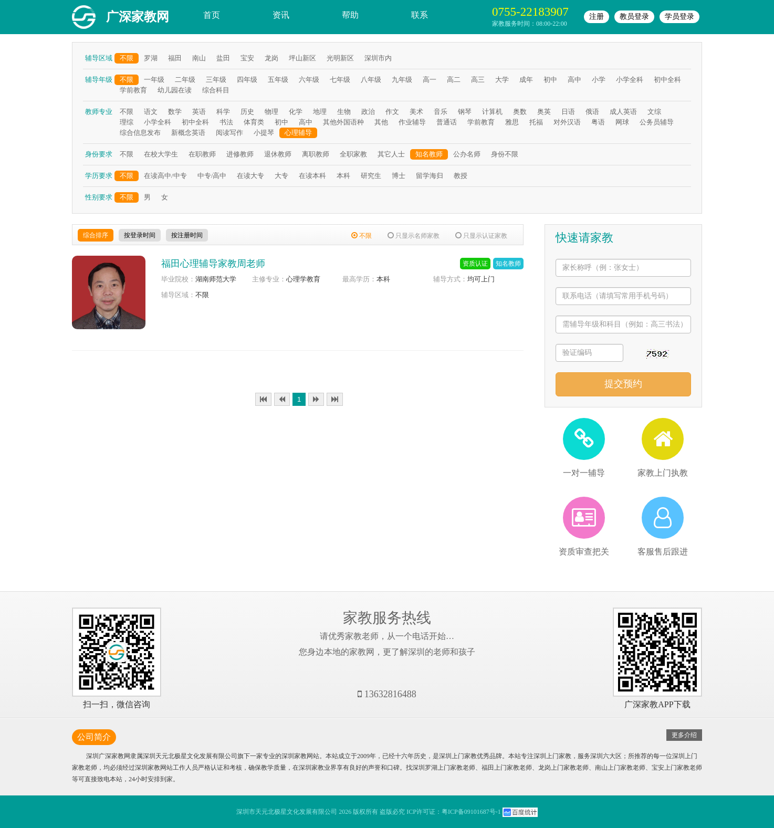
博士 (398, 176)
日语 (568, 112)
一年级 (154, 79)
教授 (460, 176)
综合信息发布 (140, 133)
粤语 (598, 122)
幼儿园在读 (175, 90)
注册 (596, 16)
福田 (175, 58)
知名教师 (429, 154)
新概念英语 (188, 133)
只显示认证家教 (481, 235)
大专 (281, 176)
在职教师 (202, 154)
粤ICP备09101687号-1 (471, 811)
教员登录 (634, 16)
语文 (151, 112)
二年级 (185, 79)
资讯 (281, 15)
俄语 (592, 112)
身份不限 (504, 154)
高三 (478, 79)
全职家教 (353, 154)
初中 (550, 79)
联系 (419, 15)
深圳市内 (378, 58)
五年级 (278, 79)
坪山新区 (302, 58)
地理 (320, 112)
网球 (622, 122)
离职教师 (315, 154)
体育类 (254, 122)
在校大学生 (161, 154)
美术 (416, 112)
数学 (175, 112)
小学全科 (629, 79)
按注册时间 (187, 235)
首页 (211, 15)
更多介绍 (684, 735)
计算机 (492, 112)
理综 (126, 122)
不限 (126, 58)
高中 (574, 79)
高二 (454, 79)
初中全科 (667, 79)
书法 (226, 122)
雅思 (512, 122)
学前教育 (133, 90)
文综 (654, 112)
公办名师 (466, 154)
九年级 (402, 79)
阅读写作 (229, 133)
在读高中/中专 (165, 176)
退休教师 (277, 154)
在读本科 (312, 176)
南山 (199, 58)
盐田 (223, 58)
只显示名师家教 (414, 235)
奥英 (544, 112)
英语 (199, 112)
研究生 (371, 176)
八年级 (371, 79)
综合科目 (215, 90)
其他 (381, 122)
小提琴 (264, 133)
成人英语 (623, 112)
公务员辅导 (657, 122)
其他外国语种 (343, 122)
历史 (247, 112)
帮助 (350, 15)
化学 (295, 112)
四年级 (247, 79)
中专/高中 (212, 176)
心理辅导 (298, 133)
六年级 (309, 79)
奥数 (520, 112)
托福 (536, 122)
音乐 (440, 112)
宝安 (247, 58)
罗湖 (151, 58)
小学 (598, 79)
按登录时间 (139, 235)
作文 (392, 112)
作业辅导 (412, 122)
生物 (344, 112)
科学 (223, 112)
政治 (368, 112)
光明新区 (340, 58)
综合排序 (95, 235)
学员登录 (679, 16)
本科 (343, 176)
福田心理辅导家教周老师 (213, 263)
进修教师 (240, 154)
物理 (271, 112)
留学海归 (429, 176)
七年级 (340, 79)
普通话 (446, 122)
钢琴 (465, 112)
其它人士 (391, 154)
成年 (526, 79)
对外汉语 (567, 122)
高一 (429, 79)
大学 (502, 79)
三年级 (216, 79)
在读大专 (250, 176)
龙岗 (271, 58)
